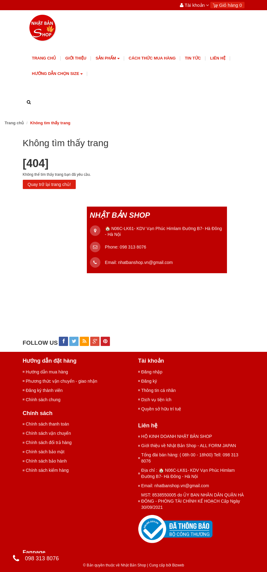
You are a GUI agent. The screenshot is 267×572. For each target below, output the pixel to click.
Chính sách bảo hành (46, 461)
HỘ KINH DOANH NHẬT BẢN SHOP (176, 436)
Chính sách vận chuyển (48, 433)
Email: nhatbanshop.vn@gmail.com (175, 485)
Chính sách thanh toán (47, 424)
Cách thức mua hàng (152, 58)
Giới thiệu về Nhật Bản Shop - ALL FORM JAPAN (188, 445)
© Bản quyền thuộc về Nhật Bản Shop (114, 565)
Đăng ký (149, 381)
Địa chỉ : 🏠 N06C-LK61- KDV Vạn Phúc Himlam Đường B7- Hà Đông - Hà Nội (188, 473)
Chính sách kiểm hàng (47, 470)
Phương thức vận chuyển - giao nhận (61, 381)
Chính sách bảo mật (45, 451)
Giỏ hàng (227, 5)
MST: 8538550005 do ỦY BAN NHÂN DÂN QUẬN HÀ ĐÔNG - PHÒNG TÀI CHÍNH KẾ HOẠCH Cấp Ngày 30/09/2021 (192, 501)
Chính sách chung (43, 399)
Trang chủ (44, 58)
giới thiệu (75, 58)
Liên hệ (217, 58)
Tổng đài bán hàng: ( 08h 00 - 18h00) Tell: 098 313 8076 (189, 457)
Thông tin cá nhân (158, 390)
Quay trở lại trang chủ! (49, 184)
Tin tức (193, 58)
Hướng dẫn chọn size (57, 74)
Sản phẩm (107, 58)
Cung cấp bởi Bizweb (165, 565)
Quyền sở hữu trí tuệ (161, 408)
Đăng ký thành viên (44, 390)
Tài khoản (194, 5)
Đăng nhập (152, 371)
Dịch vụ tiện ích (156, 399)
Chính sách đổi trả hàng (49, 442)
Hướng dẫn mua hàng (47, 371)
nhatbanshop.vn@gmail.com (145, 262)
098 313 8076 (133, 247)
